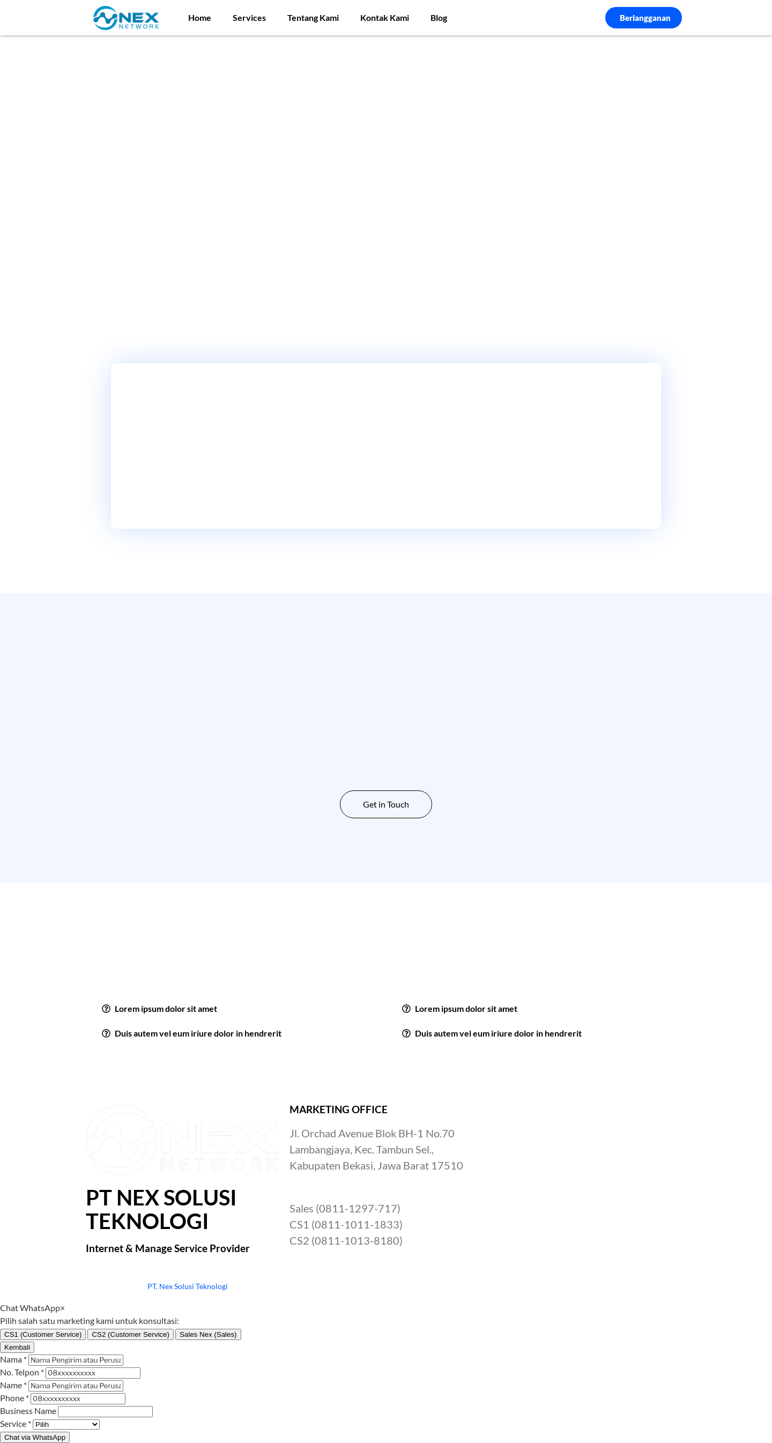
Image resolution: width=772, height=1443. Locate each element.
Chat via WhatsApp (34, 1437)
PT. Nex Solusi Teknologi (187, 1286)
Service (15, 1423)
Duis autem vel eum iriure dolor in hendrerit (198, 1033)
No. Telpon (22, 1372)
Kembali (17, 1347)
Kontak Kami (384, 17)
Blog (438, 17)
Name (13, 1385)
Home (199, 17)
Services (249, 17)
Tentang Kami (313, 17)
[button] (236, 1008)
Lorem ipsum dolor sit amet (166, 1008)
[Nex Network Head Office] (589, 1185)
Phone (14, 1398)
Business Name (28, 1410)
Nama (13, 1359)
